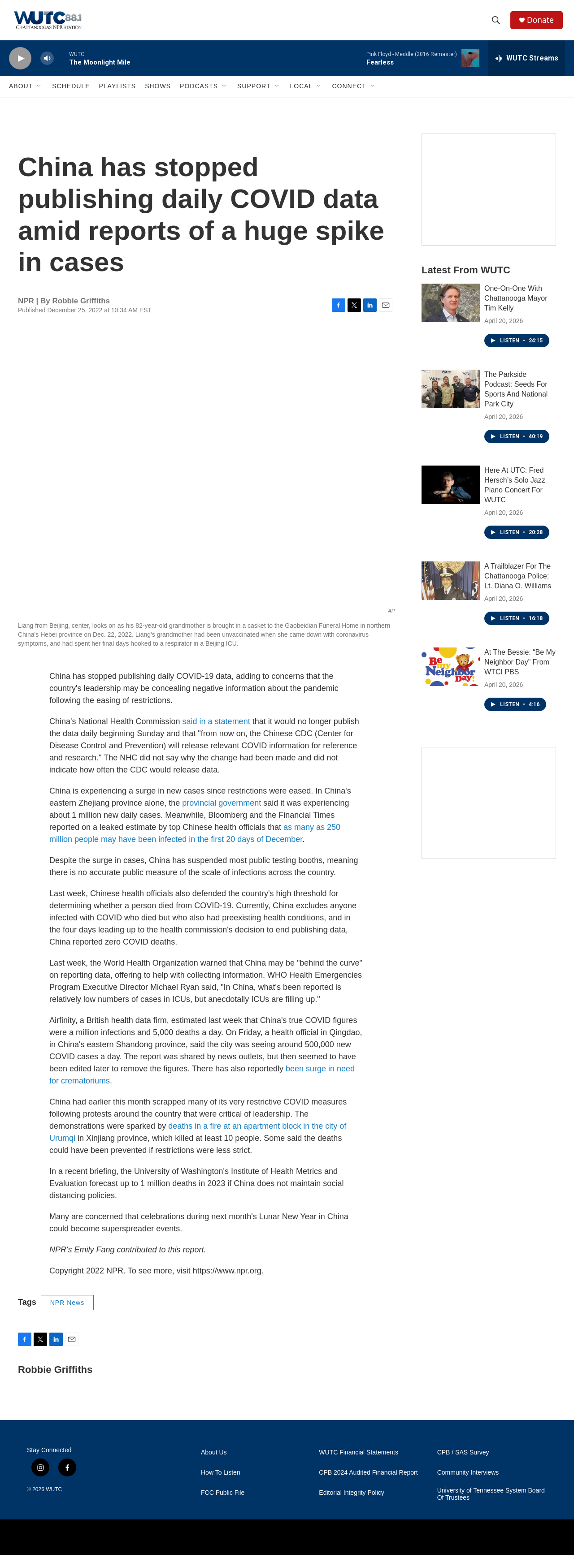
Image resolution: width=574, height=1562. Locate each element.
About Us (214, 1459)
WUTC (54, 1496)
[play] (20, 65)
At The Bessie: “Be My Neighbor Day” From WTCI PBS (520, 668)
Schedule (71, 93)
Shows (158, 93)
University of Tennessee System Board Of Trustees (491, 1501)
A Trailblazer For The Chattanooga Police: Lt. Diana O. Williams (517, 582)
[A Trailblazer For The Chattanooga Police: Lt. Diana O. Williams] (451, 587)
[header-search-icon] (497, 24)
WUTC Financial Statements (358, 1459)
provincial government (221, 809)
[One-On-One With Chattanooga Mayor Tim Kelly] (451, 309)
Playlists (117, 93)
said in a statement (216, 728)
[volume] (47, 65)
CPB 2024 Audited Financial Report (368, 1479)
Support (253, 93)
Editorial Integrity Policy (351, 1499)
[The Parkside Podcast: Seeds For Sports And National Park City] (451, 395)
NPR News (67, 1309)
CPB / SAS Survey (463, 1459)
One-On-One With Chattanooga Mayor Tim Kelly (516, 305)
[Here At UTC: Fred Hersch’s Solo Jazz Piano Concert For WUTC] (451, 491)
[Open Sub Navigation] (39, 93)
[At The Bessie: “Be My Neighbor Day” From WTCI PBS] (451, 673)
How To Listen (220, 1479)
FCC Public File (222, 1499)
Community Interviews (468, 1479)
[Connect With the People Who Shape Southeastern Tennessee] (489, 809)
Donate (542, 23)
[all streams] (526, 65)
